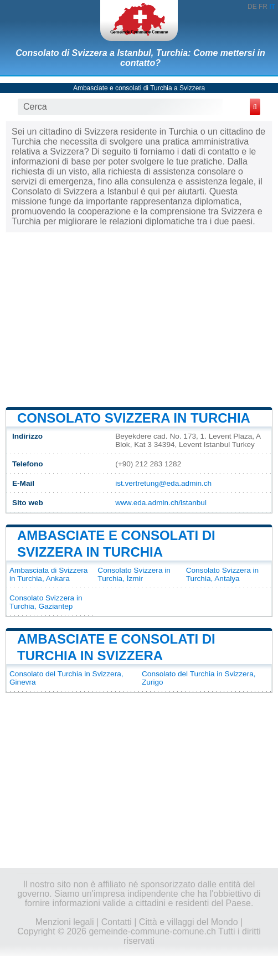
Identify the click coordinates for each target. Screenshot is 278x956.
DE (252, 7)
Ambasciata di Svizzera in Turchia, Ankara (48, 574)
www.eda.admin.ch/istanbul (161, 502)
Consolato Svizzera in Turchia (133, 417)
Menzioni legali (64, 922)
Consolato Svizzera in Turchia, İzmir (133, 574)
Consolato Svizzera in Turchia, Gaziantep (45, 602)
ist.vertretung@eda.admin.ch (163, 483)
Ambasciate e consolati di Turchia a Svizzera (139, 88)
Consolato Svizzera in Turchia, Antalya (222, 574)
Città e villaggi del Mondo (188, 922)
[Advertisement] (139, 318)
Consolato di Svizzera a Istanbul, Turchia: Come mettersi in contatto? (140, 58)
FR (263, 7)
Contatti (116, 922)
